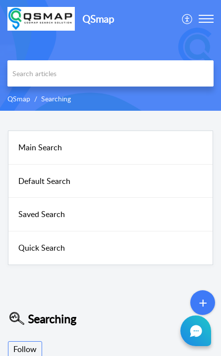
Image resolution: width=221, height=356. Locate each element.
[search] (110, 73)
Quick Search (41, 247)
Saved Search (41, 214)
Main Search (40, 147)
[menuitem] (187, 18)
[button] (187, 18)
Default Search (44, 181)
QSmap (18, 98)
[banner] (110, 55)
